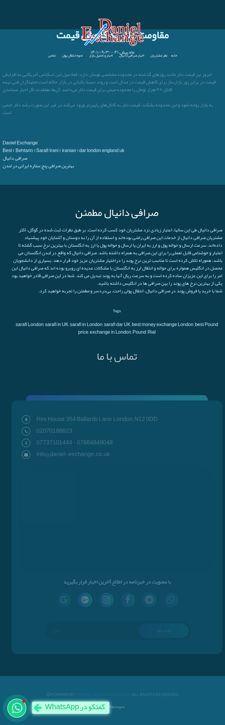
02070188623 (54, 430)
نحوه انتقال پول (72, 55)
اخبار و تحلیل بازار (101, 55)
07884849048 (94, 442)
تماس (52, 55)
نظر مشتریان (159, 55)
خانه (174, 55)
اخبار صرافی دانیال (131, 55)
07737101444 (54, 442)
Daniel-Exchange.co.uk (104, 694)
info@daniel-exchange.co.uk (73, 454)
